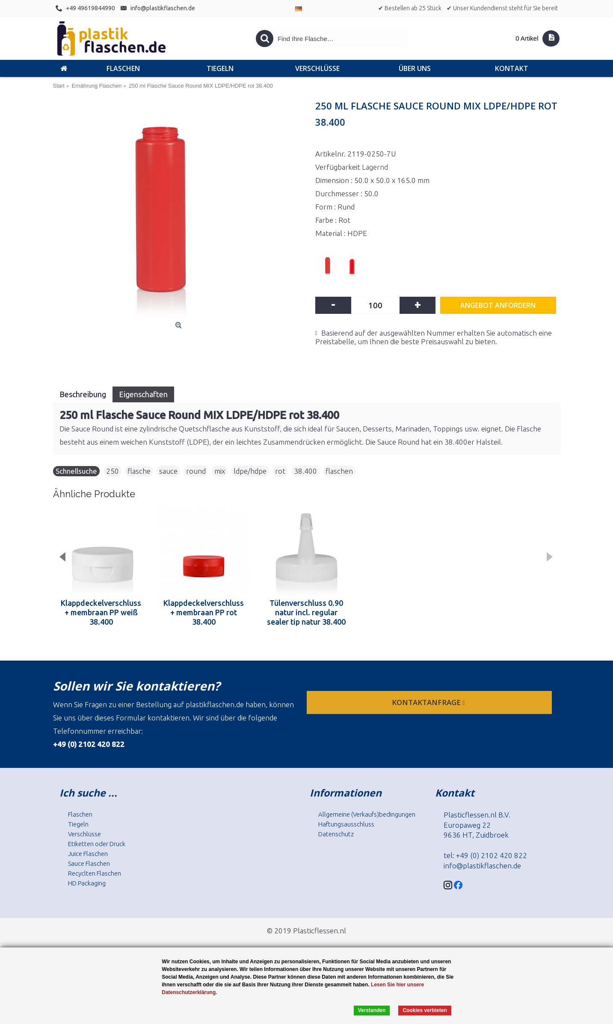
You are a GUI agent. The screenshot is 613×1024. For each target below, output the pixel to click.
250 (112, 471)
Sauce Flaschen (89, 863)
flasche (139, 471)
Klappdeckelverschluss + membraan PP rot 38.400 (203, 612)
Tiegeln (78, 824)
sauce (168, 471)
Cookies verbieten (425, 1010)
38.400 (305, 471)
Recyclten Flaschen (94, 873)
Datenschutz (336, 834)
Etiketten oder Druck (96, 843)
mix (219, 471)
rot (280, 471)
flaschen (339, 471)
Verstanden (372, 1010)
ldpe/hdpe (250, 471)
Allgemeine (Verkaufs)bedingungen (366, 814)
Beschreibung (82, 394)
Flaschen (80, 814)
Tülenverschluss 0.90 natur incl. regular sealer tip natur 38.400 (306, 612)
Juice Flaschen (88, 853)
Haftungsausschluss (346, 824)
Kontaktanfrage (429, 702)
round (196, 471)
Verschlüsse (84, 834)
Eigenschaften (143, 394)
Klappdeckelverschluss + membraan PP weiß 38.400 (101, 612)
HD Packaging (87, 883)
